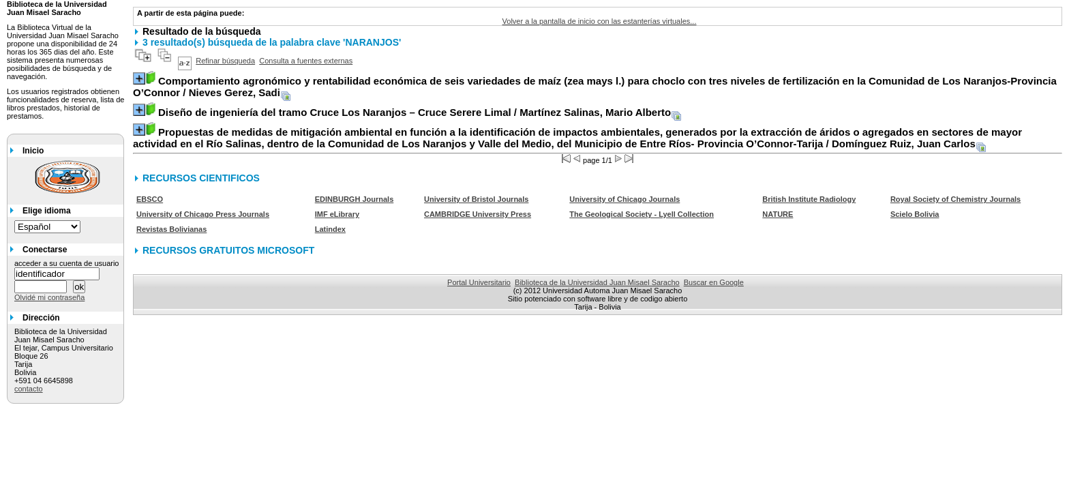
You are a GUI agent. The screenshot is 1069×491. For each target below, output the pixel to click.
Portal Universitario (479, 282)
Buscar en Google (714, 282)
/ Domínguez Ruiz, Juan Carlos (577, 137)
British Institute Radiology (809, 199)
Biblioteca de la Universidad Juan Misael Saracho (597, 282)
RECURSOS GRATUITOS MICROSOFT (228, 250)
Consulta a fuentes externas (305, 61)
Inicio (33, 150)
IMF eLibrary (337, 214)
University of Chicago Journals (624, 199)
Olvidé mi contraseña (49, 297)
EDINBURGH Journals (354, 199)
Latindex (330, 229)
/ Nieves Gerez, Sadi (595, 86)
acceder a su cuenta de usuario (66, 263)
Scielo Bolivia (914, 214)
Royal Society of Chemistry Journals (955, 199)
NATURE (777, 214)
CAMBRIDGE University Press (477, 214)
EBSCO (149, 199)
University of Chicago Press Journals (202, 214)
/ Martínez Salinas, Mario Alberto (414, 112)
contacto (28, 389)
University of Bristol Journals (476, 199)
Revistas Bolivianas (171, 229)
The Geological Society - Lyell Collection (641, 214)
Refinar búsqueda (225, 61)
